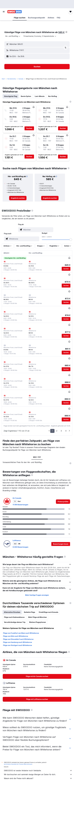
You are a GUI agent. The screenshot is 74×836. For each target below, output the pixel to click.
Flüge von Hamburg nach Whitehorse (17, 642)
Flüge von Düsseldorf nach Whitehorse (18, 639)
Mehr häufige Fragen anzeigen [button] (37, 595)
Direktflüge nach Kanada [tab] (48, 612)
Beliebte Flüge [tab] (29, 612)
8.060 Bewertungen (20, 547)
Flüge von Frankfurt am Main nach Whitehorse (21, 633)
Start (3, 79)
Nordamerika (11, 79)
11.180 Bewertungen (20, 505)
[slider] (70, 239)
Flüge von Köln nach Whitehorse (15, 636)
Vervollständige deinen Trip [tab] (14, 622)
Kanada (21, 79)
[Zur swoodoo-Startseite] (14, 11)
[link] (17, 198)
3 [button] (61, 431)
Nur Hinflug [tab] (52, 96)
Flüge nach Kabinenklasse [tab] (14, 617)
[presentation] (66, 32)
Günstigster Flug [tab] (10, 96)
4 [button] (65, 431)
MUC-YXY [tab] (37, 457)
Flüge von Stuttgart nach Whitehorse (17, 645)
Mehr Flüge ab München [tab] (37, 617)
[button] (3, 11)
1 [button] (52, 431)
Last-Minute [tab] (39, 96)
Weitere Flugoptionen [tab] (37, 622)
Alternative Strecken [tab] (12, 612)
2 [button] (56, 431)
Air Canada (17, 498)
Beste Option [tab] (26, 96)
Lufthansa (17, 540)
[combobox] (12, 36)
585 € (61, 32)
